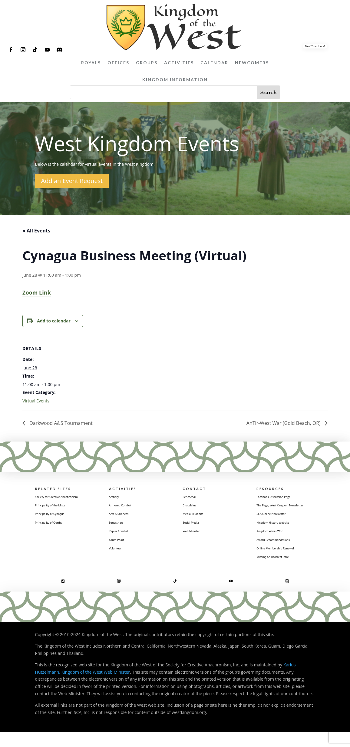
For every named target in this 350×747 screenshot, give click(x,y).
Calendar (214, 62)
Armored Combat (126, 508)
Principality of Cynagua (57, 524)
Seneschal (192, 499)
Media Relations (198, 517)
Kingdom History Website (281, 534)
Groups (146, 62)
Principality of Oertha (56, 534)
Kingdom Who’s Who (276, 543)
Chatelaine (193, 508)
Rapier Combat (123, 536)
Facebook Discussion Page (282, 499)
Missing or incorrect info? (281, 571)
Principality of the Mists (58, 515)
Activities (179, 62)
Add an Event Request (72, 181)
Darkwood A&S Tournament (60, 423)
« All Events (36, 230)
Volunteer (118, 554)
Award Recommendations (281, 552)
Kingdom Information (175, 79)
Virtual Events (35, 401)
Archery (116, 499)
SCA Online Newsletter (278, 524)
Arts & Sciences (124, 517)
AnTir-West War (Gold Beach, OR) (284, 423)
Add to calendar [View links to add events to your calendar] (53, 321)
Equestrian (119, 526)
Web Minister (196, 536)
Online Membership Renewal (284, 562)
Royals (91, 62)
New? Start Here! (315, 45)
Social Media (195, 526)
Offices (118, 62)
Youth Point (120, 545)
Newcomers (252, 62)
